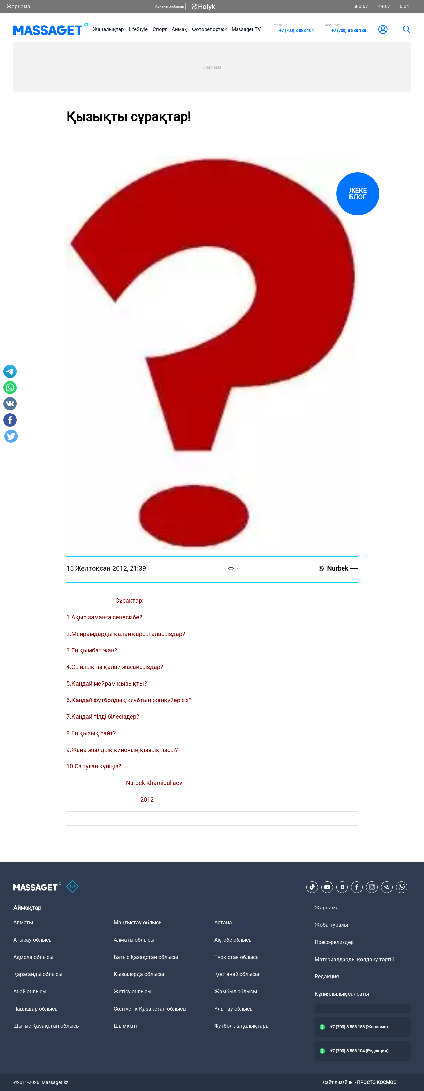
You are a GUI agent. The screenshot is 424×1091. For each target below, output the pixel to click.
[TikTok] (312, 887)
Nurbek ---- (338, 568)
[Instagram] (372, 887)
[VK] (342, 887)
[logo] (50, 29)
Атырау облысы (33, 940)
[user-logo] (383, 29)
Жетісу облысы (132, 991)
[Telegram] (387, 887)
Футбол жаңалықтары (242, 1026)
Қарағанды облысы (37, 974)
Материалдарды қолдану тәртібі (355, 959)
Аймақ (179, 29)
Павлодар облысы (36, 1009)
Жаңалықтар (108, 29)
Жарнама (18, 6)
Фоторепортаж (209, 29)
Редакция (327, 976)
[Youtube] (327, 887)
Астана (223, 922)
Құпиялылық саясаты (342, 994)
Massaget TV (246, 29)
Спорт (160, 29)
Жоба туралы (331, 925)
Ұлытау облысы (234, 1009)
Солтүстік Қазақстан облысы (150, 1009)
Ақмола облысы (33, 957)
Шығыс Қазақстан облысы (46, 1026)
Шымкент (126, 1026)
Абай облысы (29, 991)
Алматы (23, 922)
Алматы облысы (134, 940)
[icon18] (72, 887)
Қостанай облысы (236, 974)
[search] (406, 29)
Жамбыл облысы (235, 991)
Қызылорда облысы (139, 974)
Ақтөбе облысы (233, 940)
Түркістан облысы (237, 957)
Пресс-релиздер (334, 942)
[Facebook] (357, 887)
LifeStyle (138, 29)
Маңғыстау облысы (138, 922)
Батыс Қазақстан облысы (146, 957)
